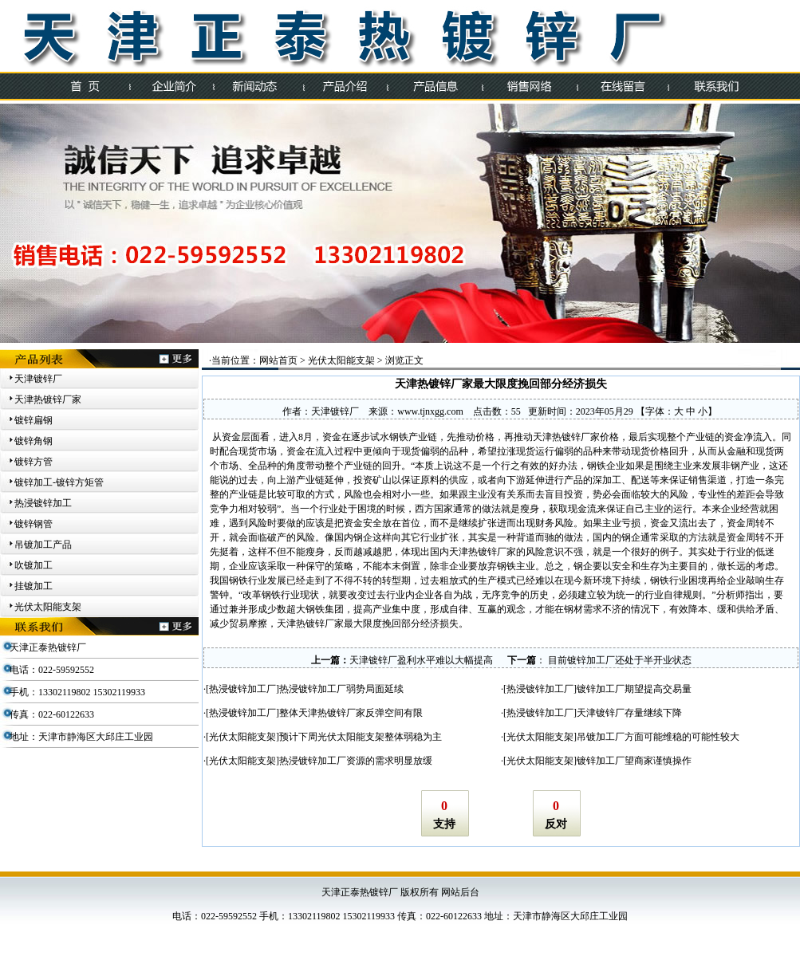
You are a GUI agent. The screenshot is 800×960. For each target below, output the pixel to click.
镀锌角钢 (33, 441)
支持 (444, 824)
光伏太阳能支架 (47, 606)
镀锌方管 (33, 461)
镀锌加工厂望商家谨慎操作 (634, 760)
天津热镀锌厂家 (47, 399)
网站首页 (278, 360)
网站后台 (460, 892)
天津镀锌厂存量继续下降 (629, 712)
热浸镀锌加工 (43, 503)
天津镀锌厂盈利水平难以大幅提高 (421, 660)
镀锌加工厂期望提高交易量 (634, 688)
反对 (556, 824)
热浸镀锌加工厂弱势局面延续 (341, 688)
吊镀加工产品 (43, 544)
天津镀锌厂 (38, 378)
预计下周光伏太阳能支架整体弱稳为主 (360, 736)
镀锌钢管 (33, 523)
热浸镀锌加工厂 (242, 688)
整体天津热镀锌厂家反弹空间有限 (351, 712)
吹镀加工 (33, 565)
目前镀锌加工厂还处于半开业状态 (619, 660)
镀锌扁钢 (33, 420)
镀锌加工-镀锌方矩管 (59, 482)
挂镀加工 (33, 586)
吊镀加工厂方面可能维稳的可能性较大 (658, 736)
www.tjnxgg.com (430, 411)
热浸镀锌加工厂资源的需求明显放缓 (355, 760)
